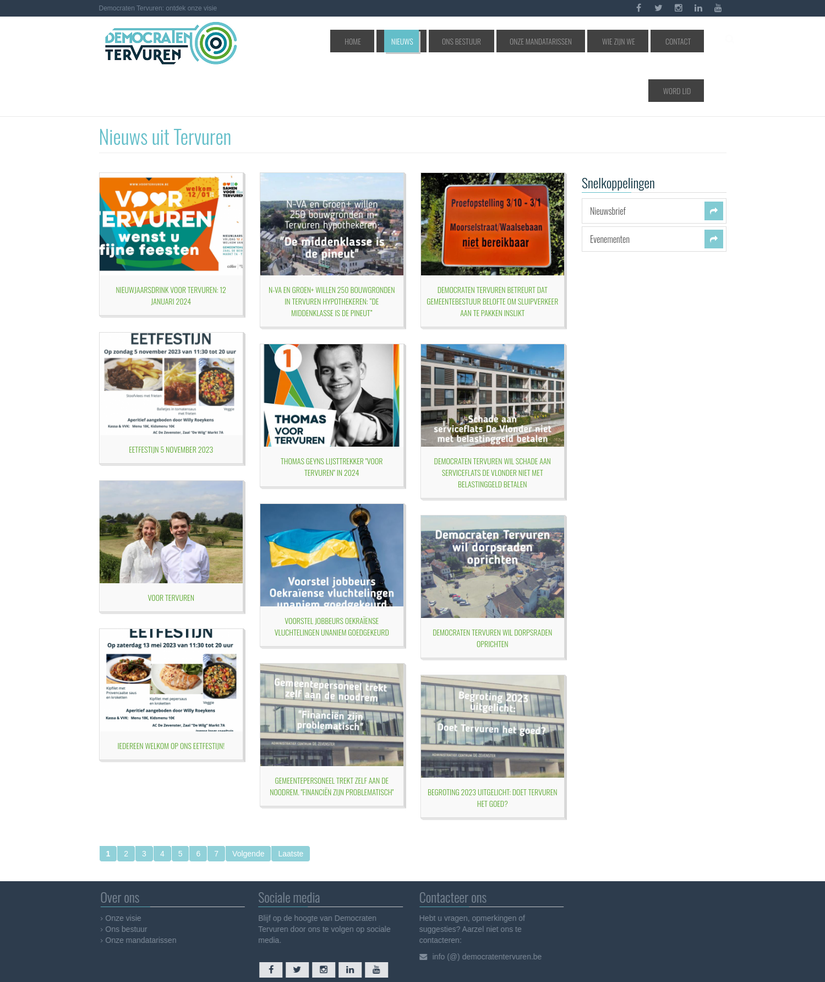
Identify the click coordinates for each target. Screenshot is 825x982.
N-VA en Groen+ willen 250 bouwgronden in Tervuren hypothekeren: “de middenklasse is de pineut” (332, 253)
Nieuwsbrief (608, 163)
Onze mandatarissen (526, 41)
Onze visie (127, 870)
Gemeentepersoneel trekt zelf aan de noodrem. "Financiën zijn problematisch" (332, 738)
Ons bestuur (459, 41)
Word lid (681, 41)
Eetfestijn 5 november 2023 (171, 402)
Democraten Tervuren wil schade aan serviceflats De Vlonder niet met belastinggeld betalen (492, 425)
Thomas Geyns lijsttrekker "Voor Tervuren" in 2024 (332, 419)
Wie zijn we (590, 41)
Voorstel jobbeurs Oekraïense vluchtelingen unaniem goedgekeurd (332, 578)
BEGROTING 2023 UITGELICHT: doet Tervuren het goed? (493, 750)
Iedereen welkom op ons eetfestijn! (171, 698)
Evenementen (610, 191)
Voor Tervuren (171, 550)
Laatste (290, 806)
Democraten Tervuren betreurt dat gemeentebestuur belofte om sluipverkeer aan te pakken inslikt (492, 253)
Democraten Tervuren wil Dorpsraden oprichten (492, 590)
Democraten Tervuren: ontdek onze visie (158, 8)
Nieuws (412, 41)
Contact (637, 41)
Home (376, 41)
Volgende (248, 806)
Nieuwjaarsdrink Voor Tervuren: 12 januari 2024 (171, 247)
